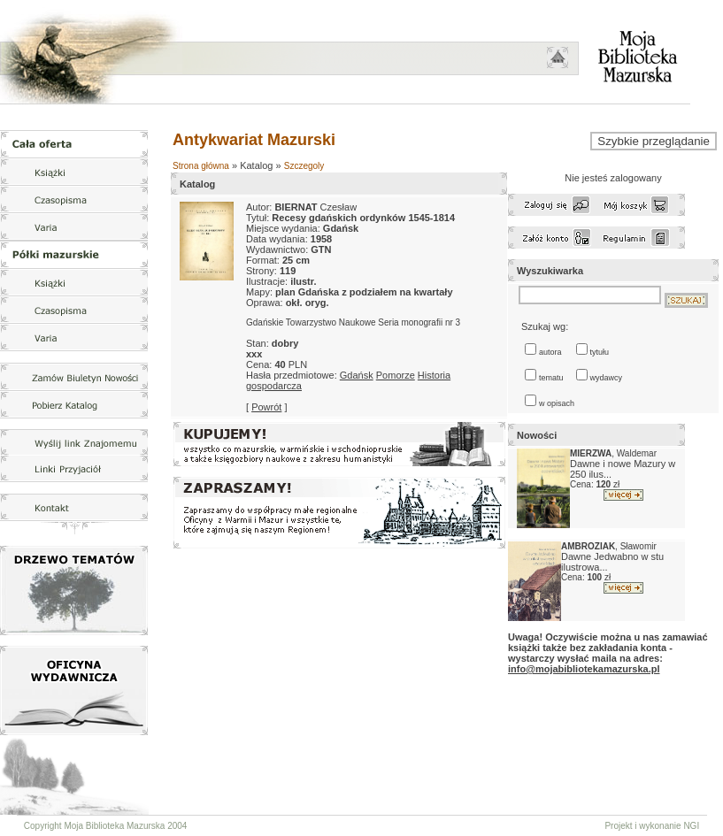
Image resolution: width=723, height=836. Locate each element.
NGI (691, 826)
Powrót (266, 407)
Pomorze (395, 375)
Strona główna (201, 166)
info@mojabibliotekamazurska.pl (583, 668)
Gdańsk (356, 375)
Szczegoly (304, 166)
